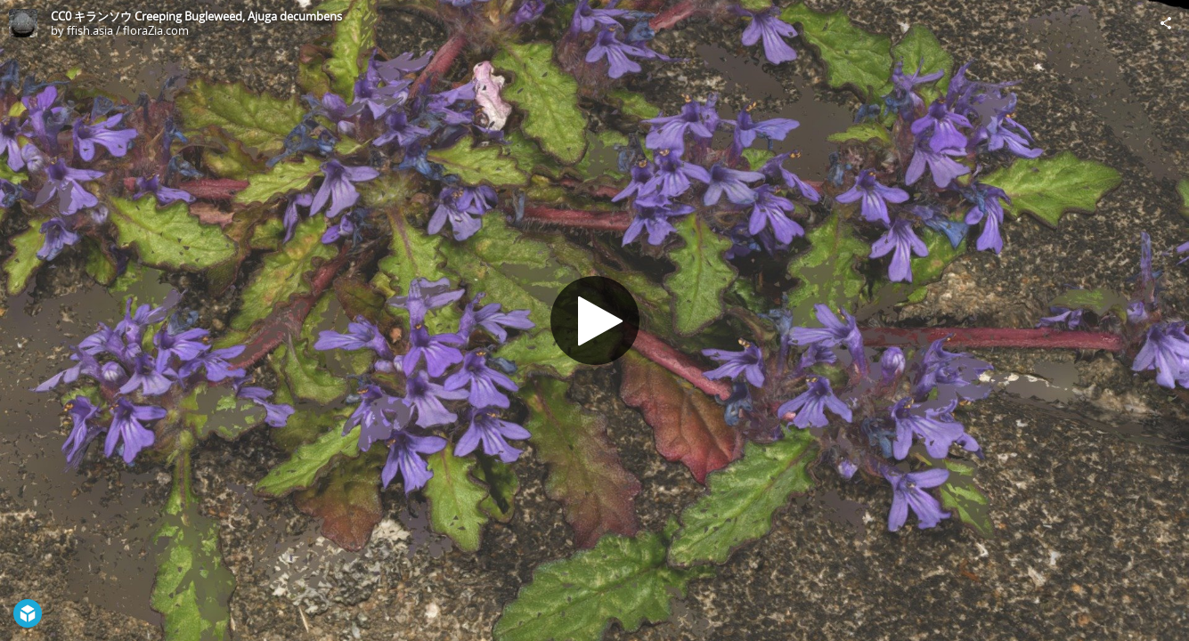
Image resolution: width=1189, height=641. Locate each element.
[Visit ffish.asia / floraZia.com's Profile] (23, 23)
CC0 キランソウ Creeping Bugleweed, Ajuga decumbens (196, 16)
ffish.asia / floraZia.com (128, 30)
